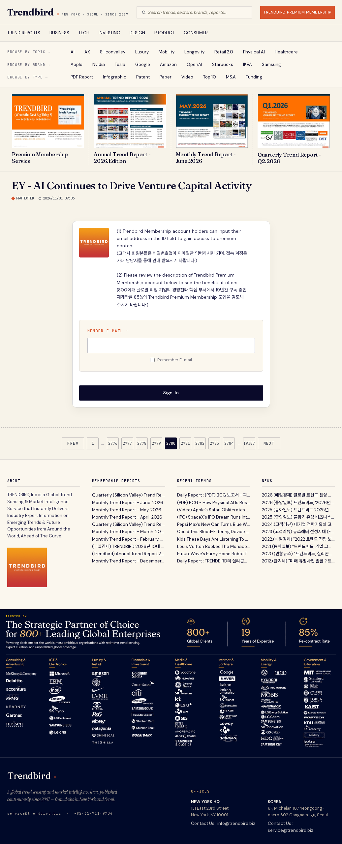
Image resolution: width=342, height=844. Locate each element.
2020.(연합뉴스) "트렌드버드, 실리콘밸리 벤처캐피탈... (298, 554)
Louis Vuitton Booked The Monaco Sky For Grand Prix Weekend (213, 546)
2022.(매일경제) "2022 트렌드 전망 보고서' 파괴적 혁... (298, 539)
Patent (143, 77)
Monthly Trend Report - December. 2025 (128, 561)
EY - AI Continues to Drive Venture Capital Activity (132, 185)
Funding (254, 77)
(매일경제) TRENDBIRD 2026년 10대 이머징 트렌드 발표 (128, 546)
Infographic (114, 77)
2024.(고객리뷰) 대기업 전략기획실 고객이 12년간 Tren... (298, 524)
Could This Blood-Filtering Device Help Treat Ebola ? (213, 531)
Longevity (194, 52)
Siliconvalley (112, 52)
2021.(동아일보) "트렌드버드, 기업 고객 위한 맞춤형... (298, 546)
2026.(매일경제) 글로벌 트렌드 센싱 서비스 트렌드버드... (298, 495)
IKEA (247, 64)
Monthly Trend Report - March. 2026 (128, 531)
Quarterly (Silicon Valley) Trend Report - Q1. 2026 (128, 524)
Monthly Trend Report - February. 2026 (128, 539)
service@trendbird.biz (34, 813)
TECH (83, 33)
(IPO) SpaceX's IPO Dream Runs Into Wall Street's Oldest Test (213, 517)
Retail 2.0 (223, 52)
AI (73, 52)
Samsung (271, 64)
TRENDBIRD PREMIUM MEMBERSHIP (297, 12)
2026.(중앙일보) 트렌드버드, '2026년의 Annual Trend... (298, 502)
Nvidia (98, 64)
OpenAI (194, 64)
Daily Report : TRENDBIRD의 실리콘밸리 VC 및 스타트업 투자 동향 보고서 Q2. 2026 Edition (213, 561)
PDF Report (82, 77)
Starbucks (222, 64)
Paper (165, 77)
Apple (76, 64)
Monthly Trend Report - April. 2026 (127, 517)
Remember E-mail (174, 360)
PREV (72, 443)
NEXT (269, 443)
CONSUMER (196, 33)
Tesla (120, 64)
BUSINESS (59, 33)
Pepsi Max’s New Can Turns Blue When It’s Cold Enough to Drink (213, 524)
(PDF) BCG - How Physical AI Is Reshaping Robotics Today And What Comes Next (213, 502)
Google (142, 64)
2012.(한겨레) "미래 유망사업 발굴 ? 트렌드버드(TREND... (298, 561)
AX (87, 52)
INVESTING (109, 33)
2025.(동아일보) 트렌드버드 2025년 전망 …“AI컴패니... (298, 510)
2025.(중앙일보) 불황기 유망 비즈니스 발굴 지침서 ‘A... (298, 517)
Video (187, 77)
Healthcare (286, 52)
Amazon (168, 64)
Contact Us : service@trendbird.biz (290, 827)
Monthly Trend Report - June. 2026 (127, 502)
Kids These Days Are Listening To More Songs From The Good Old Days (213, 539)
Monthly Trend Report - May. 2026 (126, 510)
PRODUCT (164, 33)
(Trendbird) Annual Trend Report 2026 (128, 554)
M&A (231, 77)
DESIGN (137, 33)
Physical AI (254, 52)
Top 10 (209, 77)
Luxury (142, 52)
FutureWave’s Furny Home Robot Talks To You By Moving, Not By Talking (213, 554)
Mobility (166, 52)
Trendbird (30, 12)
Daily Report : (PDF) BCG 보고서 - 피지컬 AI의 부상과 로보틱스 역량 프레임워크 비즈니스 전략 (213, 495)
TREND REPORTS (23, 33)
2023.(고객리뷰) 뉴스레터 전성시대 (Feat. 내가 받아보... (298, 531)
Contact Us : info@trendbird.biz (223, 823)
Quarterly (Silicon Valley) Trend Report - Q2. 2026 (128, 495)
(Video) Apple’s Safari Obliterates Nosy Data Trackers (213, 510)
